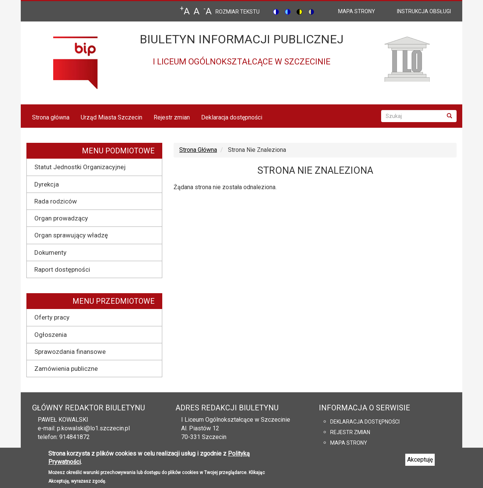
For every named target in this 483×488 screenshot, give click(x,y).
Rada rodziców (55, 201)
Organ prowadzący (61, 218)
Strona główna (50, 117)
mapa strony (356, 11)
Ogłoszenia (50, 334)
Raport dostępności (62, 269)
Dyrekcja (46, 184)
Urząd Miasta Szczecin (111, 117)
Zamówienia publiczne (66, 368)
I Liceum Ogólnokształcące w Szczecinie (235, 419)
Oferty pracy (51, 317)
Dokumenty (50, 252)
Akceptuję (420, 462)
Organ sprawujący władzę (71, 235)
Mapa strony (348, 443)
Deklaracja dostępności (231, 117)
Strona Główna (198, 149)
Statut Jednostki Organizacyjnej (80, 167)
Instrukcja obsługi (424, 11)
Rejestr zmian (172, 117)
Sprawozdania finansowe (70, 351)
